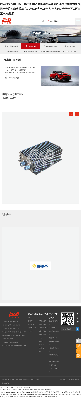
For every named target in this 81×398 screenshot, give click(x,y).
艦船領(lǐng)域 (69, 46)
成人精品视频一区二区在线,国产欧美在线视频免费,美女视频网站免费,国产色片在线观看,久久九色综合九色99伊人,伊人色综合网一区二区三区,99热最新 (40, 9)
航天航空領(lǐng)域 (11, 46)
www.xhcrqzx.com (5, 392)
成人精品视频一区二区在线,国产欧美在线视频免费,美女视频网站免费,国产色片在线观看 (25, 389)
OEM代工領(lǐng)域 (69, 51)
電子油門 (41, 341)
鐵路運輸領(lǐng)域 (30, 51)
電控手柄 (41, 344)
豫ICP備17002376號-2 (8, 379)
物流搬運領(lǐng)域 (11, 51)
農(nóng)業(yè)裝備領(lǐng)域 (50, 51)
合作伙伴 (30, 331)
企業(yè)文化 (32, 324)
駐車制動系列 (42, 331)
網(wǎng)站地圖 (65, 379)
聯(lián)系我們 (75, 379)
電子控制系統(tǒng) (42, 336)
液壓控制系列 (42, 324)
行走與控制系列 (43, 327)
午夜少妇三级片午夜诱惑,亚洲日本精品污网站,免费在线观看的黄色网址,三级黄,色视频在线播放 (29, 397)
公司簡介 (30, 321)
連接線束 (41, 348)
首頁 (41, 35)
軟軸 (40, 351)
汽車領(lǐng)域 (31, 46)
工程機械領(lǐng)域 (50, 46)
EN (44, 21)
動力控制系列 (42, 321)
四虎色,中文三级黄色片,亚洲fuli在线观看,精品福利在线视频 (20, 394)
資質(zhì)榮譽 (32, 327)
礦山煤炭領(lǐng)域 (54, 343)
